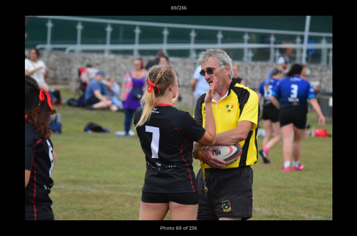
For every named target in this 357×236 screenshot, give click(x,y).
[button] (345, 9)
